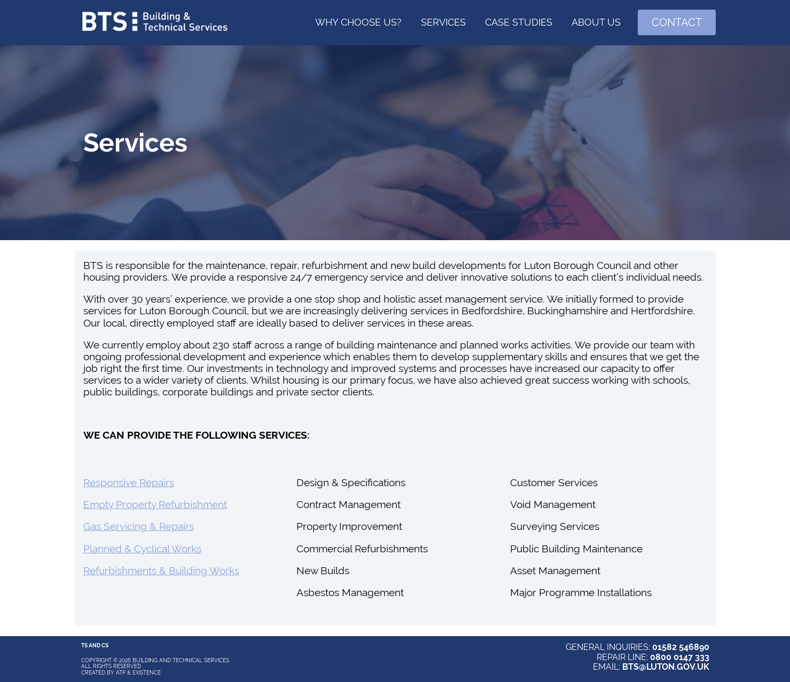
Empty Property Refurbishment (155, 504)
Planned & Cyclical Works (142, 548)
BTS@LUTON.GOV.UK (665, 667)
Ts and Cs (94, 645)
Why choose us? (358, 22)
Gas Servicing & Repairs (138, 526)
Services (443, 22)
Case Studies (518, 22)
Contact (677, 22)
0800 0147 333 (679, 657)
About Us (596, 22)
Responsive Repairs (128, 482)
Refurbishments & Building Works (161, 570)
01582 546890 (680, 647)
